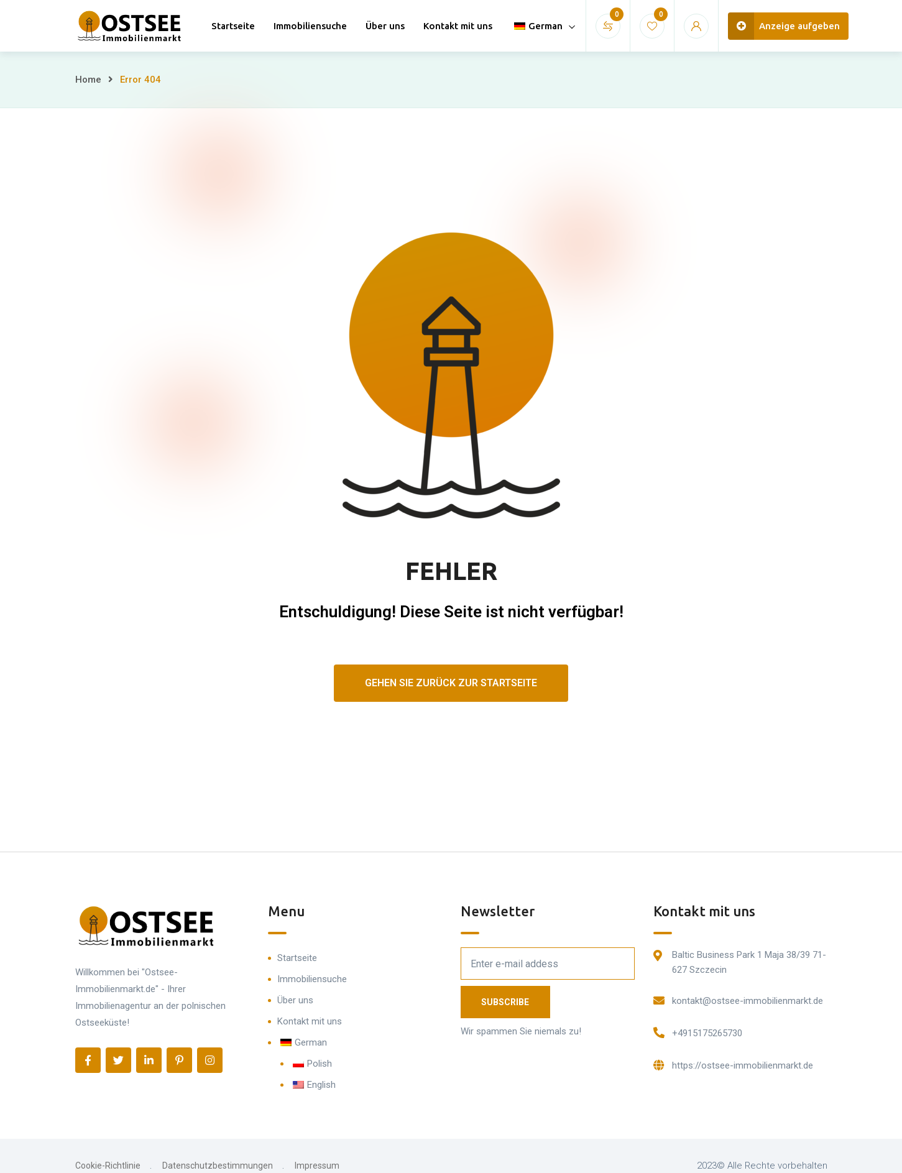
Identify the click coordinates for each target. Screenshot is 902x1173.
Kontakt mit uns (457, 26)
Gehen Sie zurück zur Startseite (451, 683)
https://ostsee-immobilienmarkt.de (742, 1065)
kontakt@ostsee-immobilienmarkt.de (747, 1000)
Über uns (385, 26)
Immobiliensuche (310, 26)
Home (88, 79)
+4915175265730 (707, 1033)
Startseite (233, 26)
